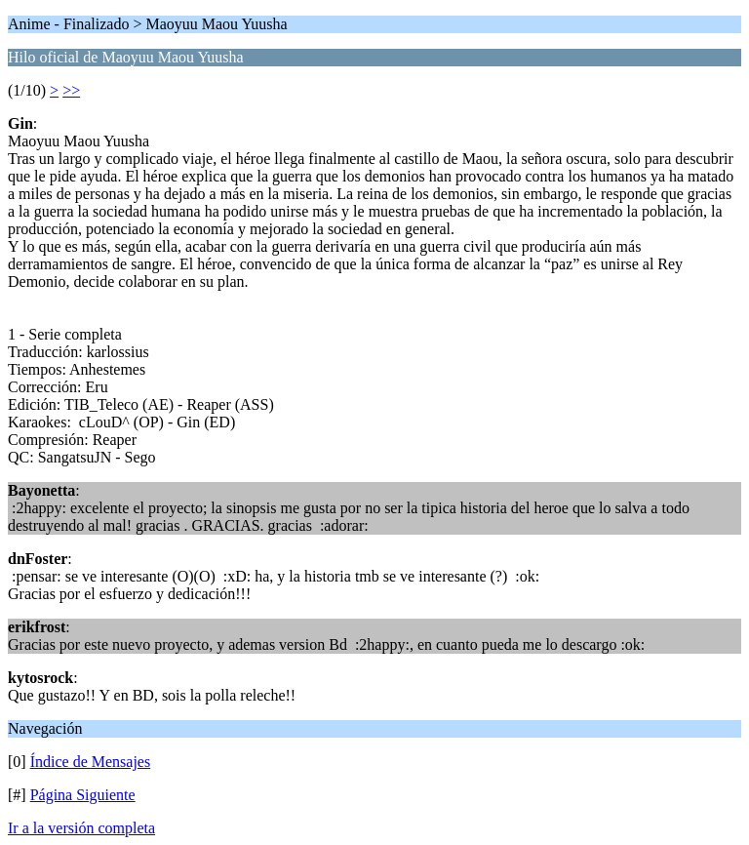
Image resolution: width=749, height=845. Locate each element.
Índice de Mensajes (90, 761)
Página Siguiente (83, 794)
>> (71, 90)
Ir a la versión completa (81, 828)
